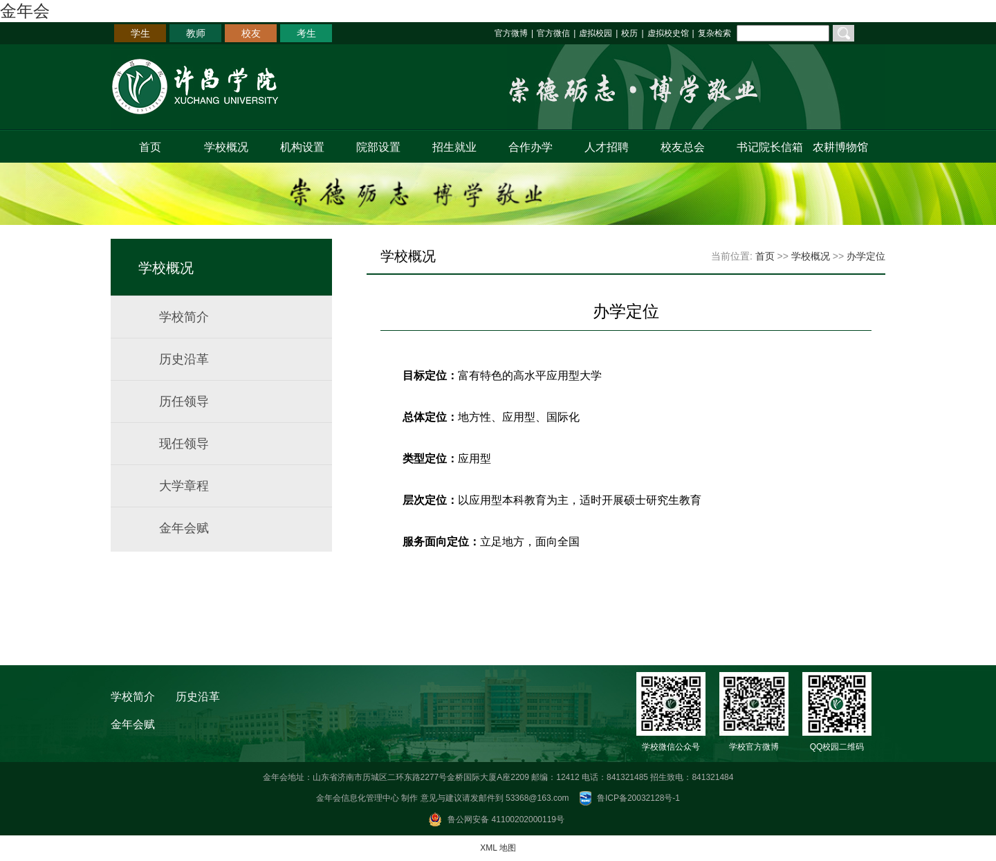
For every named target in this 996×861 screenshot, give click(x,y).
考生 (306, 33)
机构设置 (302, 147)
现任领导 (184, 444)
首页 (150, 147)
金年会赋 (184, 528)
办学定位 (866, 256)
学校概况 (226, 147)
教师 (195, 33)
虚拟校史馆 (668, 33)
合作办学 (530, 147)
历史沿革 (184, 359)
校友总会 (683, 147)
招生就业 (454, 147)
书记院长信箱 (767, 147)
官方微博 (511, 33)
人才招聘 (606, 147)
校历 (629, 33)
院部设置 (378, 147)
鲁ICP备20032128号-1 (638, 798)
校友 (251, 33)
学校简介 (184, 317)
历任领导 (184, 401)
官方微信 (553, 33)
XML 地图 (498, 848)
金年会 (25, 10)
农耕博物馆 (840, 147)
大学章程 (184, 486)
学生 (140, 33)
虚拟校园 (595, 33)
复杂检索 (714, 33)
